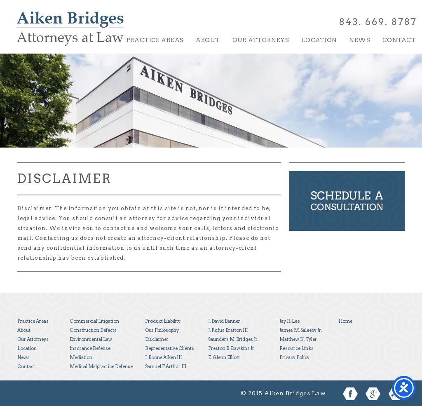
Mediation (81, 357)
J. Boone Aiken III (163, 357)
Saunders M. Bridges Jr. (233, 339)
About (208, 40)
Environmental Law (91, 339)
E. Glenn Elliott (224, 357)
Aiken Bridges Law (70, 34)
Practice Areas (155, 40)
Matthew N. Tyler (298, 339)
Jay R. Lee (289, 321)
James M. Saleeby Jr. (300, 330)
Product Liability (163, 321)
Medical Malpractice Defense (101, 366)
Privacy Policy (294, 357)
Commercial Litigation (94, 321)
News (359, 40)
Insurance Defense (90, 348)
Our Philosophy (162, 330)
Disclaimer (157, 339)
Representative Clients (169, 348)
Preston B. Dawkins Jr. (231, 348)
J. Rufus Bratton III (228, 330)
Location (319, 40)
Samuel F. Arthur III (165, 366)
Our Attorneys (260, 40)
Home (345, 321)
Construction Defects (93, 330)
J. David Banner (224, 321)
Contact (399, 40)
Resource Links (296, 348)
